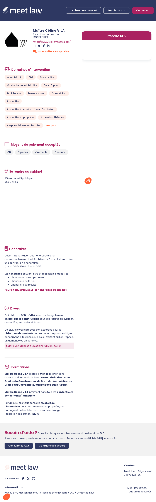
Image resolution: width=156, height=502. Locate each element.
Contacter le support (52, 445)
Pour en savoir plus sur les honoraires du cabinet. (36, 290)
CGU (72, 492)
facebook (23, 478)
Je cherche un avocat (83, 10)
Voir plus (51, 125)
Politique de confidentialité (53, 492)
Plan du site (11, 492)
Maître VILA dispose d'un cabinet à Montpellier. (33, 346)
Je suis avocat (117, 10)
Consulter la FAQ (18, 445)
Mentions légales (28, 492)
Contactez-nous (85, 492)
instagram (33, 478)
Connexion (142, 10)
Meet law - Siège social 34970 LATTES (137, 473)
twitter (28, 478)
